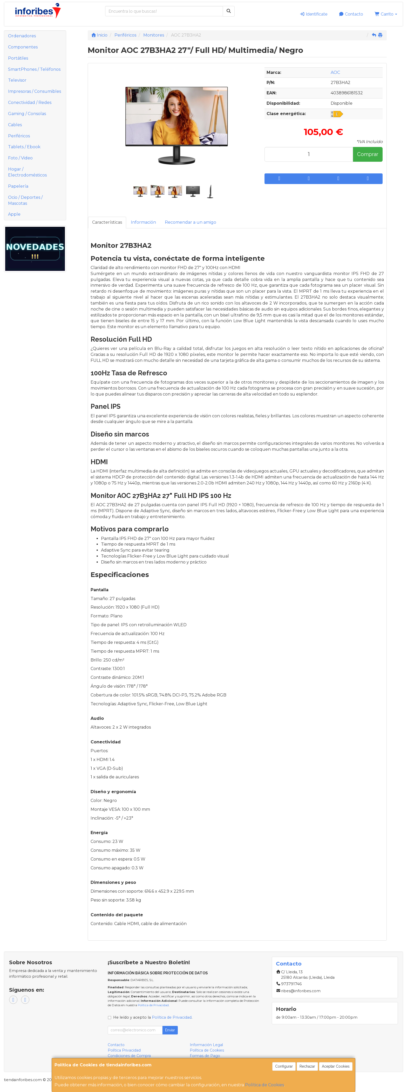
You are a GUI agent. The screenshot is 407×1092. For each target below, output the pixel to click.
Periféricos (19, 135)
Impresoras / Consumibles (34, 91)
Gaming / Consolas (27, 113)
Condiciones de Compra (129, 1055)
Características (107, 222)
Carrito (386, 14)
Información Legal (206, 1044)
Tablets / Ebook (24, 146)
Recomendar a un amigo (190, 222)
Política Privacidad (124, 1050)
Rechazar (307, 1066)
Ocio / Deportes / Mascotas (25, 200)
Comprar (367, 154)
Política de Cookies (264, 1084)
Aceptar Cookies (336, 1066)
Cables (15, 124)
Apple (14, 214)
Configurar (284, 1066)
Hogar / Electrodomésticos (27, 172)
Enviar (170, 1030)
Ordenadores (22, 35)
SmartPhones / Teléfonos (34, 69)
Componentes (23, 47)
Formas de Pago (205, 1055)
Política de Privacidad (153, 1005)
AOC (335, 72)
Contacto (351, 14)
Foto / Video (20, 158)
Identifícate (313, 14)
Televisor (17, 80)
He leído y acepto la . (152, 1017)
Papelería (18, 186)
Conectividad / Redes (29, 102)
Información (143, 222)
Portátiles (18, 58)
